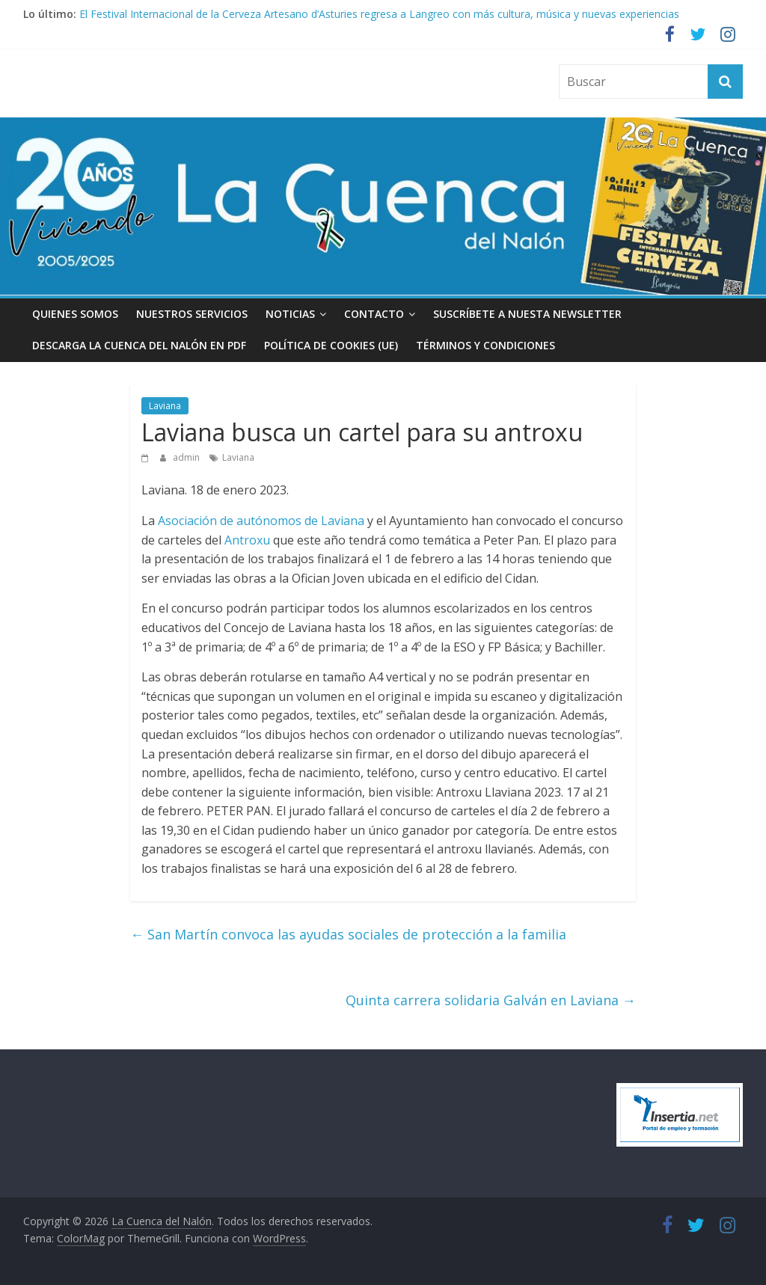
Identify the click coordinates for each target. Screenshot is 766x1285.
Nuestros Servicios (192, 314)
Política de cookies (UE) (331, 345)
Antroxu (247, 540)
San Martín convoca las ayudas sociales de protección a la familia (348, 934)
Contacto (374, 314)
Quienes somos (75, 314)
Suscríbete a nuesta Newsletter (527, 314)
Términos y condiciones (485, 345)
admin (187, 457)
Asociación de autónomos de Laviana (261, 520)
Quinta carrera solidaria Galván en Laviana (491, 1000)
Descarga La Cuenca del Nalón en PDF (139, 345)
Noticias (290, 314)
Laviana (165, 405)
